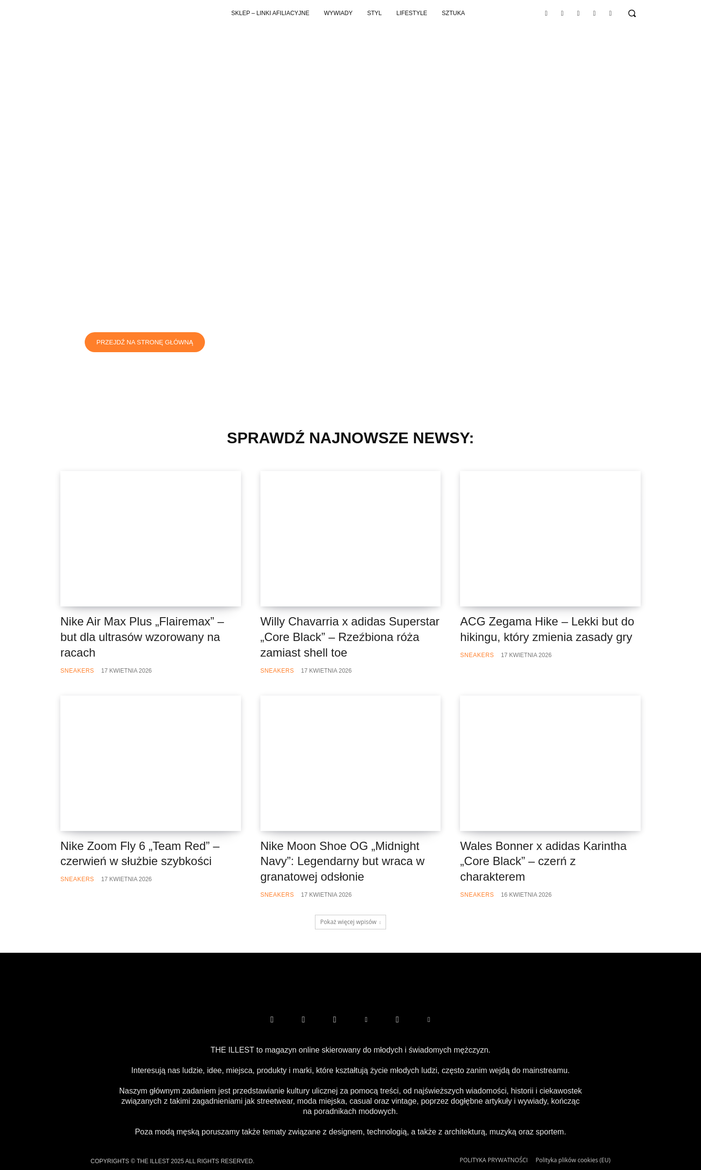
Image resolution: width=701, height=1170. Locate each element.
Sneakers (77, 670)
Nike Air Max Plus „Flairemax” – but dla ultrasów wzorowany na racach (142, 636)
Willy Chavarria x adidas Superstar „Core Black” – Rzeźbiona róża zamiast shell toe (350, 636)
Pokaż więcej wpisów (350, 922)
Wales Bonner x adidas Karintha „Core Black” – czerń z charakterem (543, 861)
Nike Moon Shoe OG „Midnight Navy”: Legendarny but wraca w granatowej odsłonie (342, 861)
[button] (632, 13)
